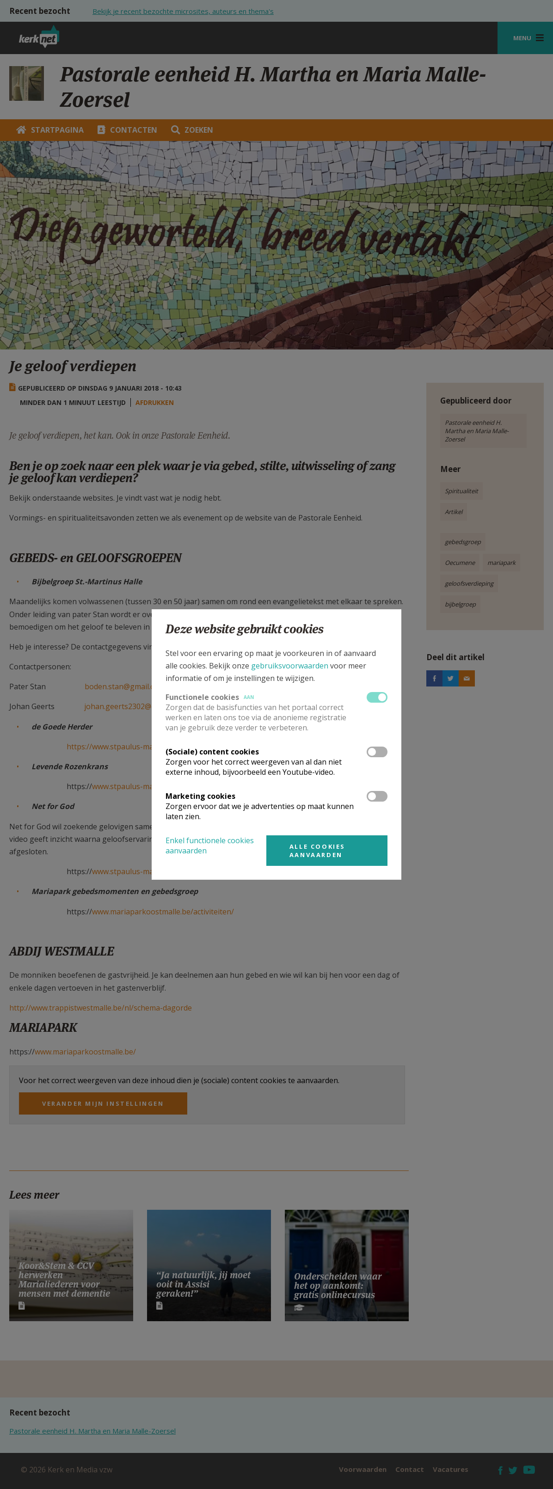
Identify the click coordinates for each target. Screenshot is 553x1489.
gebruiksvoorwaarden (289, 666)
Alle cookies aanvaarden (317, 850)
